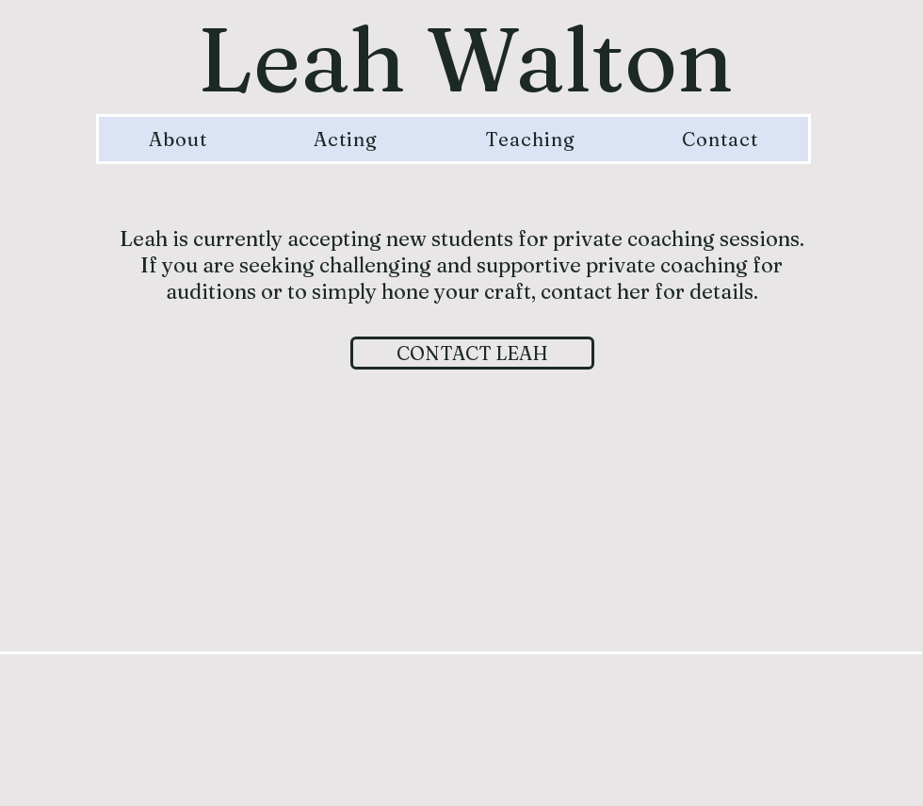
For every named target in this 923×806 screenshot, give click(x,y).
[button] (347, 139)
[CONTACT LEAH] (472, 353)
